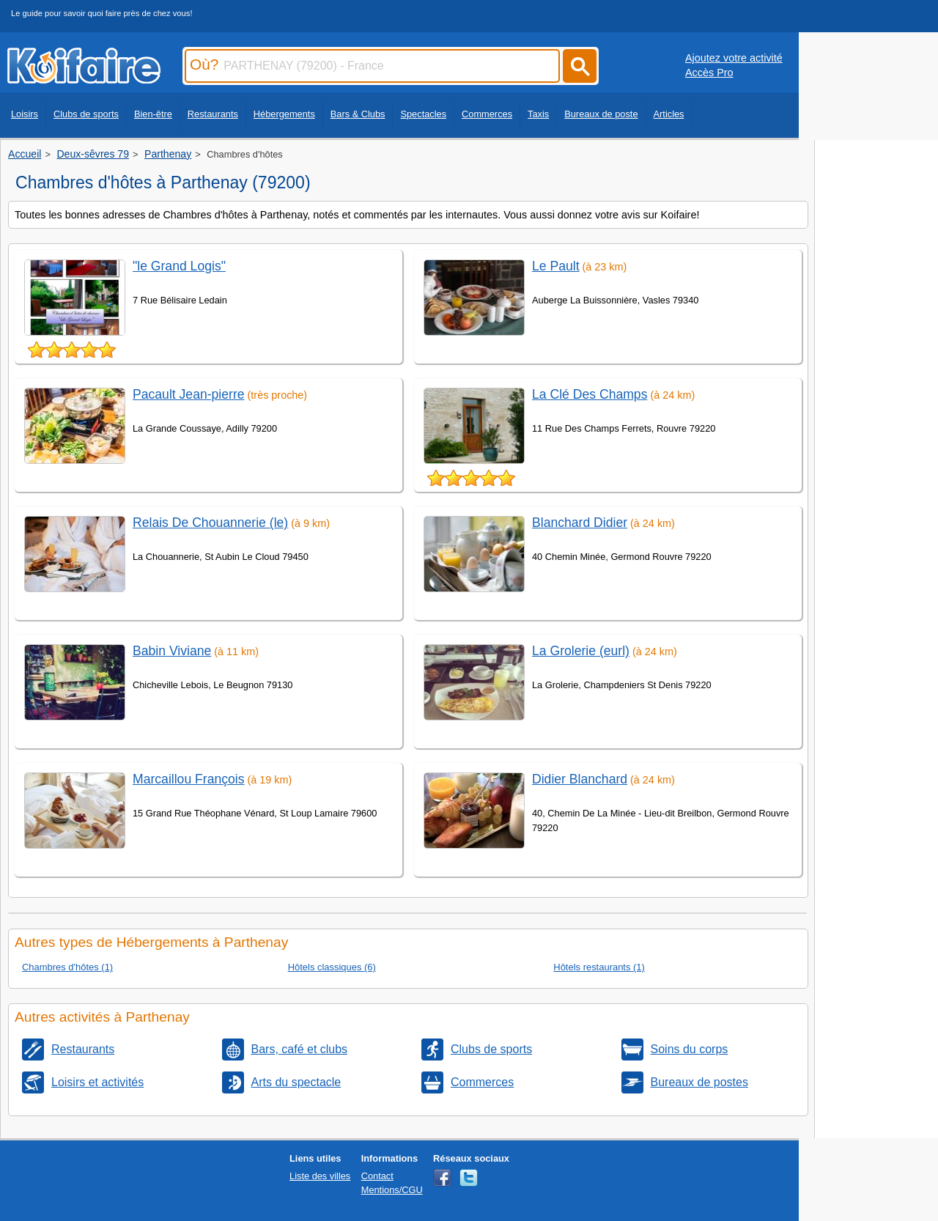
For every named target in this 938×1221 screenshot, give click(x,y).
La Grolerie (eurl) (580, 650)
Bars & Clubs (357, 113)
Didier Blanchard (579, 779)
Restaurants (213, 113)
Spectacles (423, 113)
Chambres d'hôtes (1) (67, 967)
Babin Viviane (172, 650)
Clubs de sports (86, 113)
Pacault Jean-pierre (189, 394)
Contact (377, 1175)
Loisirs (24, 113)
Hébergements (284, 113)
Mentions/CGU (392, 1189)
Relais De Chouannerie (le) (210, 522)
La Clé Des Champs (589, 394)
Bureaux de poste (601, 113)
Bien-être (153, 113)
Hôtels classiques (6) (332, 967)
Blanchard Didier (579, 522)
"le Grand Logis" (179, 266)
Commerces (487, 113)
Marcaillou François (189, 779)
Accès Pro (709, 72)
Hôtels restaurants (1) (599, 967)
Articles (669, 113)
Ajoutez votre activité (734, 58)
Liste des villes (319, 1175)
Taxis (538, 113)
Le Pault (556, 266)
